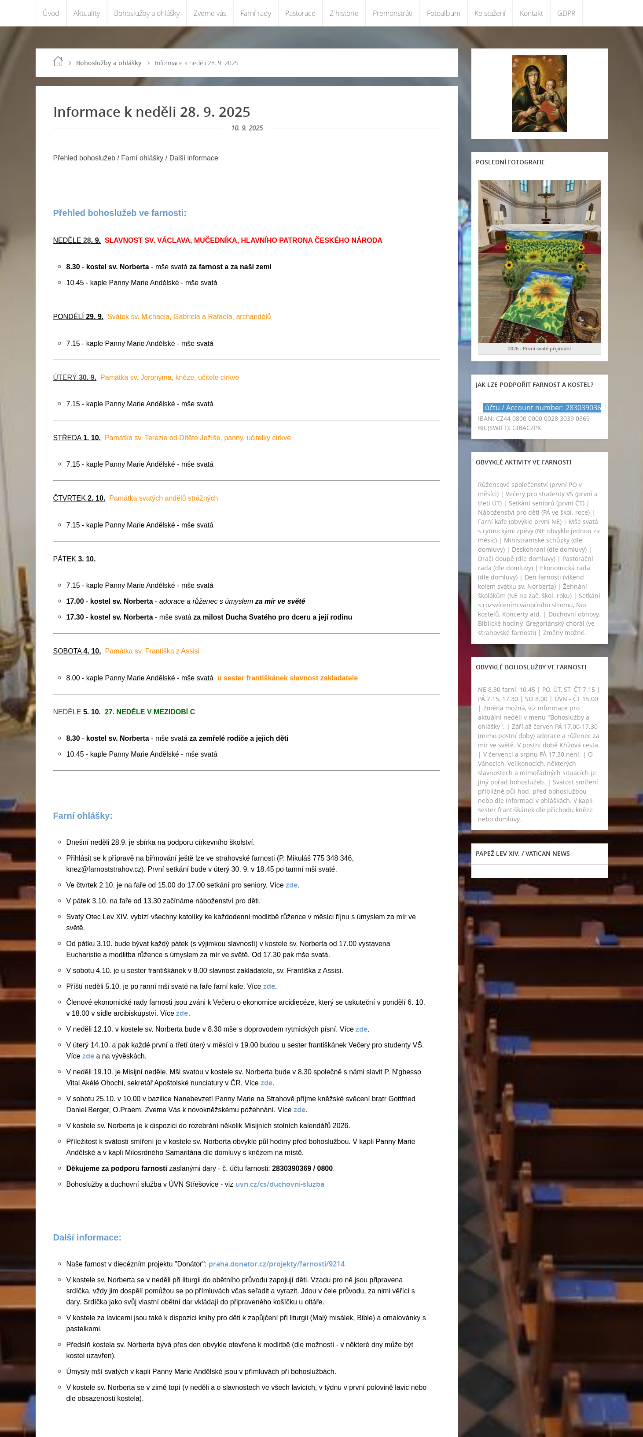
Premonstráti (393, 13)
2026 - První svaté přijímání (539, 348)
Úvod (51, 13)
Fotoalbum (443, 13)
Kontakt (531, 13)
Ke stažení (490, 13)
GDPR (566, 13)
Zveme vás (210, 13)
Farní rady (255, 13)
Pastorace (300, 13)
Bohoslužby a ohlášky (147, 13)
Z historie (344, 13)
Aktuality (86, 13)
